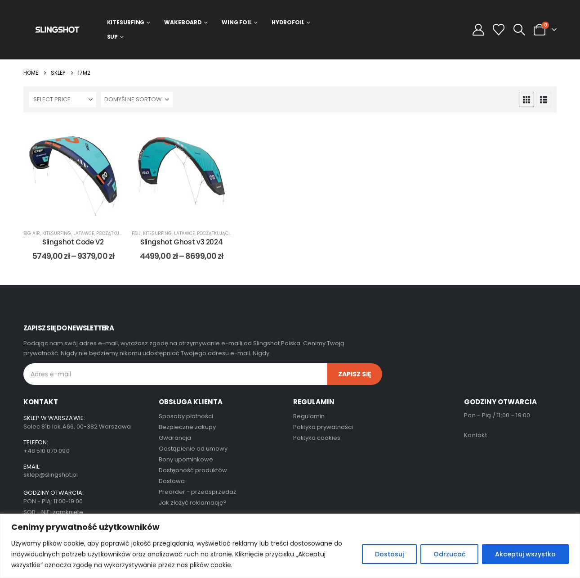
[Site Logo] (57, 29)
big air (31, 233)
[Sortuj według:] (137, 99)
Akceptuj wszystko (525, 554)
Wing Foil (237, 22)
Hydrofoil (288, 22)
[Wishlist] (499, 30)
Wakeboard (183, 22)
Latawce (83, 233)
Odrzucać (449, 554)
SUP (112, 37)
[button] (519, 30)
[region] (290, 546)
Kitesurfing (126, 22)
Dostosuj (389, 554)
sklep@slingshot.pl (50, 474)
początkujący (113, 233)
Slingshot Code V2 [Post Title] (73, 242)
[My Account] (479, 30)
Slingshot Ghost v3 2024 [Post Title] (181, 242)
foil (136, 233)
